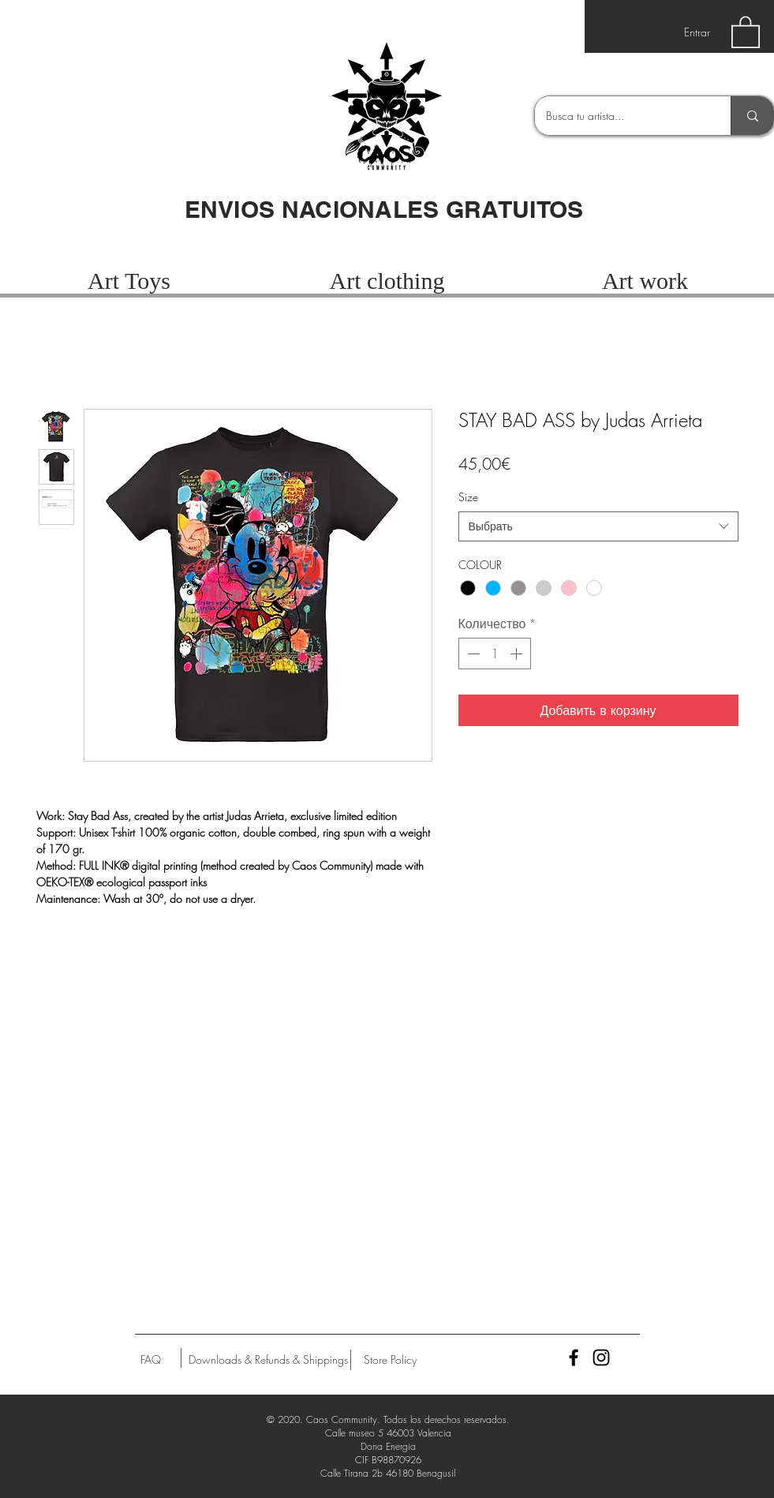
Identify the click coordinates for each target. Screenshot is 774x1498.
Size (468, 496)
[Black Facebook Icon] (574, 1357)
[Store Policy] (390, 1359)
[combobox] (598, 526)
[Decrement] (472, 653)
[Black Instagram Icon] (601, 1357)
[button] (745, 31)
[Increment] (518, 653)
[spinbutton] (495, 653)
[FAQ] (150, 1359)
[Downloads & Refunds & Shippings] (268, 1359)
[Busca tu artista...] (621, 115)
